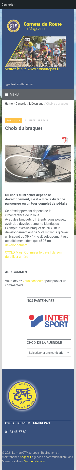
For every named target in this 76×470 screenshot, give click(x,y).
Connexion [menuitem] (8, 4)
